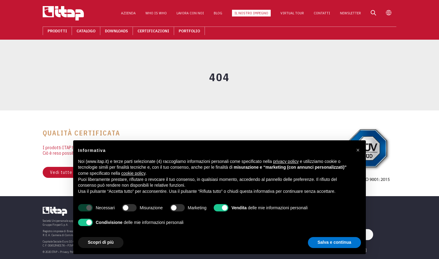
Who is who (156, 15)
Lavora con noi (190, 15)
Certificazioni (153, 32)
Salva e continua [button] (334, 242)
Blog (218, 15)
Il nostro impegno (251, 15)
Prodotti (57, 32)
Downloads (116, 32)
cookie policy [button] (133, 173)
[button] (358, 150)
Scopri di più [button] (101, 242)
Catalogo (86, 32)
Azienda (128, 15)
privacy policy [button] (286, 161)
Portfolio (189, 32)
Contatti (322, 15)
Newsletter (350, 15)
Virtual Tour (292, 15)
